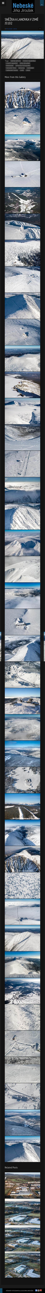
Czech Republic (12, 63)
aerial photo (16, 61)
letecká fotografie (23, 66)
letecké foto (11, 68)
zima (28, 70)
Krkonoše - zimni (11, 29)
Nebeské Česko (12, 70)
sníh (22, 70)
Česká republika (29, 61)
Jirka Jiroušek (25, 63)
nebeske (30, 68)
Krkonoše (9, 66)
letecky (21, 68)
